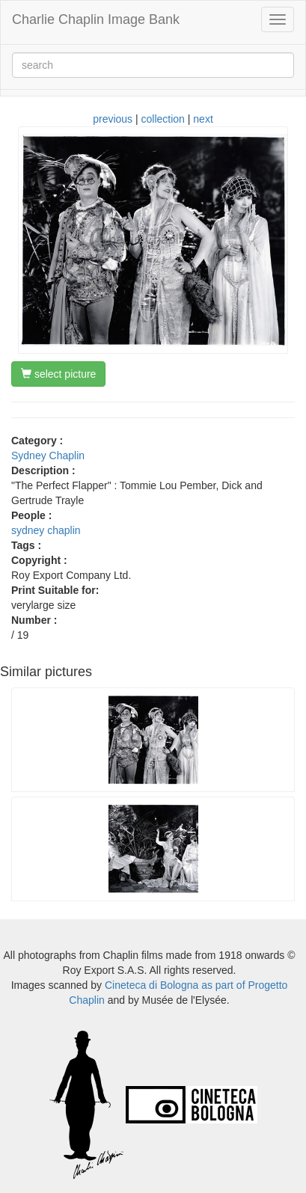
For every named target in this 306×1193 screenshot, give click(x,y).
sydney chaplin (46, 530)
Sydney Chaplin (48, 455)
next (202, 119)
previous (112, 119)
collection (163, 119)
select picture (58, 374)
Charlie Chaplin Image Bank (96, 19)
